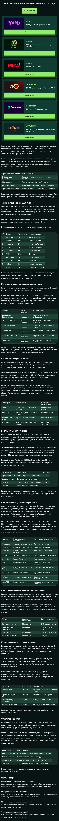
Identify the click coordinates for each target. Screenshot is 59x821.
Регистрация (29, 10)
